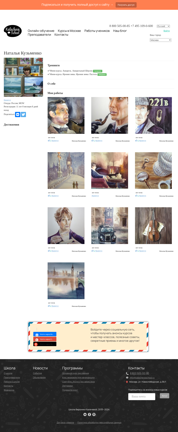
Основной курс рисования (75, 373)
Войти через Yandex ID (44, 344)
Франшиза (9, 390)
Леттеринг (67, 385)
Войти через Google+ (44, 339)
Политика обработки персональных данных (99, 422)
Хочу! (164, 395)
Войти (167, 30)
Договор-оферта (65, 422)
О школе (8, 373)
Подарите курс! (70, 390)
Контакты (61, 34)
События (37, 373)
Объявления (39, 377)
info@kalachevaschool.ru (142, 377)
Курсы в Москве (69, 30)
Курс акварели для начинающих (78, 377)
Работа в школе (12, 381)
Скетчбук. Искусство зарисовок (78, 381)
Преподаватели (39, 34)
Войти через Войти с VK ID (44, 334)
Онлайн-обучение (41, 31)
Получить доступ (126, 5)
